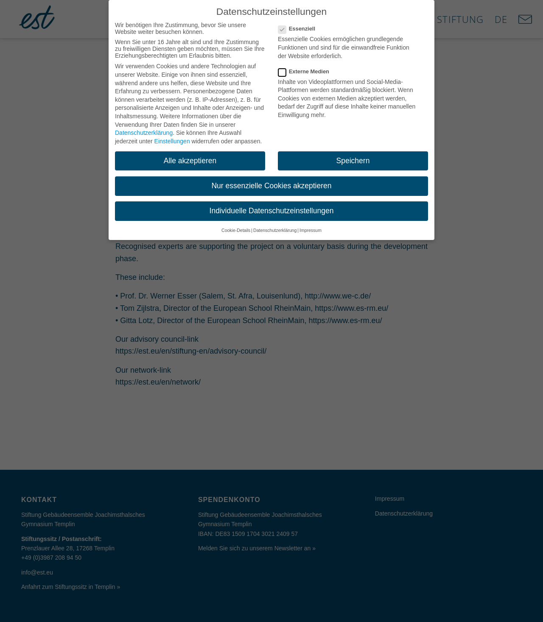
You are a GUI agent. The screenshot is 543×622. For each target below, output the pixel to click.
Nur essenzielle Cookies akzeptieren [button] (271, 178)
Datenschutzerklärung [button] (275, 223)
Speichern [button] (353, 153)
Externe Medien (307, 64)
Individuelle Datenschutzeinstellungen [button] (272, 204)
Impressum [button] (310, 223)
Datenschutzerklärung (144, 126)
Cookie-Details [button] (235, 223)
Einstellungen (172, 134)
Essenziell (300, 22)
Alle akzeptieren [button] (190, 153)
